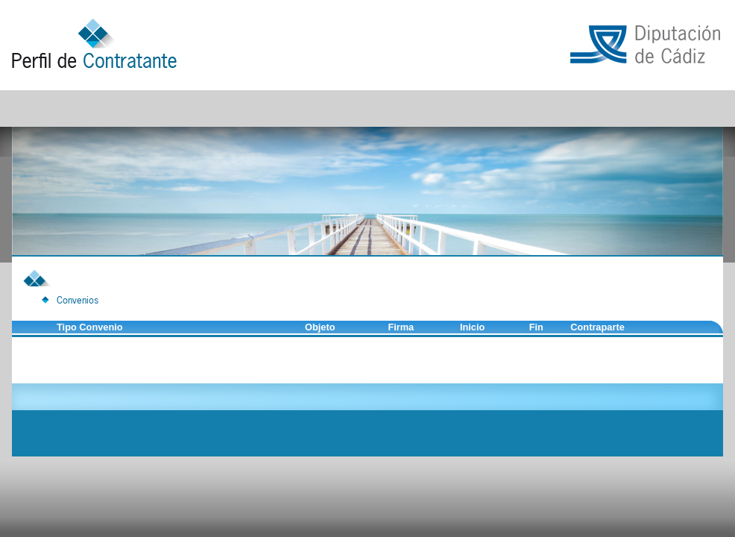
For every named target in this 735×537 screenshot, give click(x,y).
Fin (536, 327)
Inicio (472, 327)
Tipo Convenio (90, 327)
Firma (401, 327)
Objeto (320, 327)
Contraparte (597, 327)
